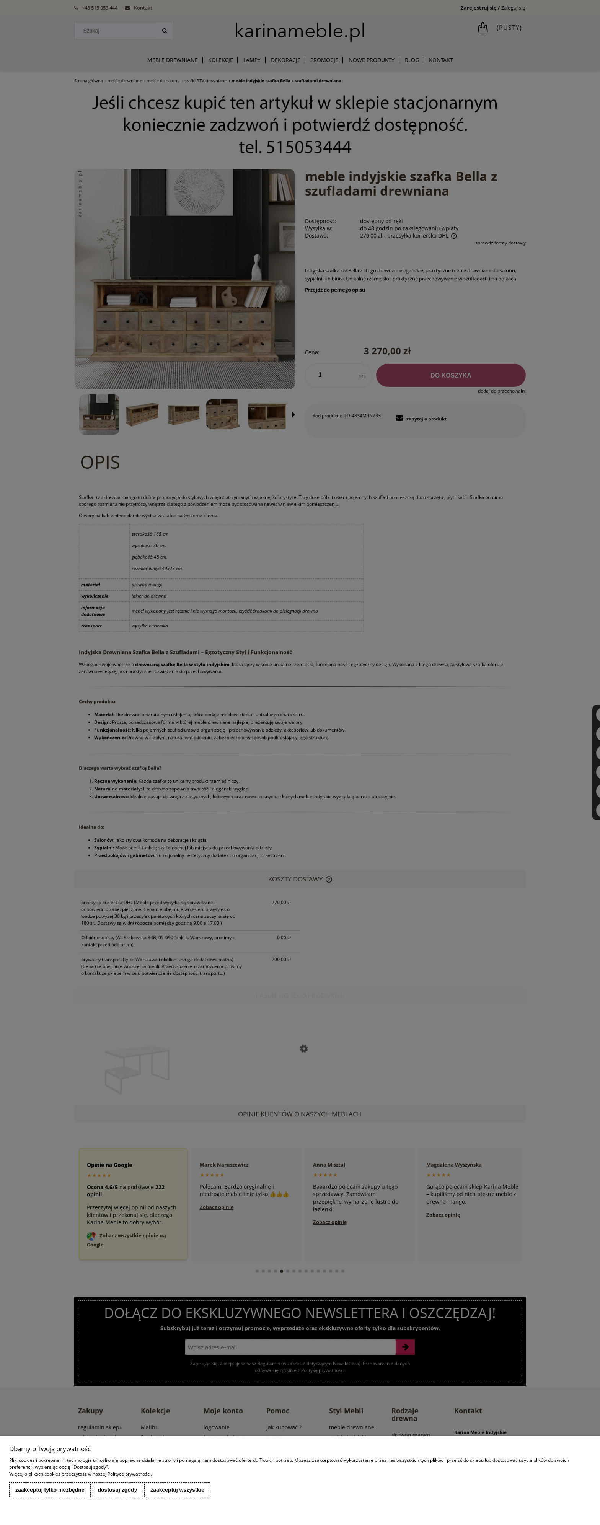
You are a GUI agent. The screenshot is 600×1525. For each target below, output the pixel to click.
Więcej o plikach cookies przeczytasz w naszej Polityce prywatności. (80, 1474)
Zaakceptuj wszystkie (177, 1490)
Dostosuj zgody (117, 1490)
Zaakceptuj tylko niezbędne (50, 1490)
